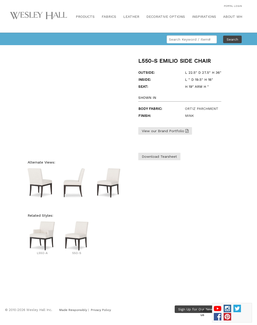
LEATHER (131, 17)
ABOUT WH (232, 17)
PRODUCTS (85, 17)
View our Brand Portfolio (165, 131)
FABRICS (109, 17)
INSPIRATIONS (204, 17)
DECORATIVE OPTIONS (165, 17)
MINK (189, 116)
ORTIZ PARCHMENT (201, 109)
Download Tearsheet (159, 156)
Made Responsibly (73, 310)
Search (232, 39)
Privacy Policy (101, 310)
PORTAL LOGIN (233, 6)
